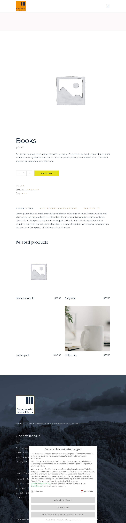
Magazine (70, 298)
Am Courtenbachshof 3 (27, 448)
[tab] (25, 208)
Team (24, 193)
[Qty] (24, 173)
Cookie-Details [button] (51, 520)
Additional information (58, 208)
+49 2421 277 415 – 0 (25, 462)
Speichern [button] (63, 507)
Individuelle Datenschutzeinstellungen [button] (63, 514)
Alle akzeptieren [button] (63, 500)
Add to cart (46, 173)
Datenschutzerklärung (40, 483)
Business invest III (25, 298)
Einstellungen (37, 486)
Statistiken (87, 491)
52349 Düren (22, 452)
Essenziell (37, 491)
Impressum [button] (76, 520)
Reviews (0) (92, 208)
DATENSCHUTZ (99, 519)
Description (25, 208)
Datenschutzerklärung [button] (64, 520)
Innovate (33, 189)
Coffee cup (71, 355)
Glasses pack (22, 355)
